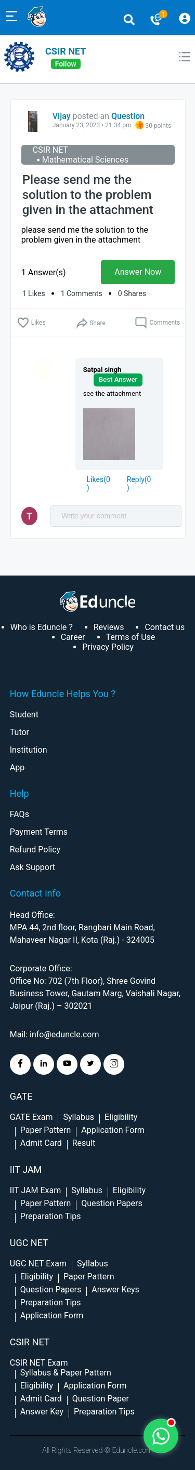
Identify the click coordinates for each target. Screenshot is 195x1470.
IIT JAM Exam (35, 1190)
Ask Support (32, 867)
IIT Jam (26, 1169)
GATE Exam (31, 1117)
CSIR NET (65, 51)
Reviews (109, 627)
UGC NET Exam (38, 1263)
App (17, 767)
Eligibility (121, 1117)
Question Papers (111, 1203)
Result (84, 1143)
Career (73, 637)
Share (90, 323)
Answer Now (137, 272)
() (98, 483)
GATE (21, 1096)
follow (65, 64)
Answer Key (41, 1411)
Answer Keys (115, 1289)
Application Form (113, 1130)
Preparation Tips (50, 1216)
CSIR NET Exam (39, 1363)
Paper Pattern (45, 1130)
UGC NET (29, 1242)
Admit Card (41, 1143)
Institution (28, 750)
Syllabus (78, 1117)
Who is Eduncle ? (41, 627)
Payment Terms (39, 832)
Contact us (165, 627)
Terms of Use (130, 637)
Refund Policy (35, 849)
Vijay (62, 116)
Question (128, 116)
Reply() (139, 483)
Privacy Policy (108, 647)
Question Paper (100, 1399)
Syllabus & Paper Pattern (65, 1373)
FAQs (19, 814)
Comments (157, 323)
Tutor (19, 732)
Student (24, 714)
